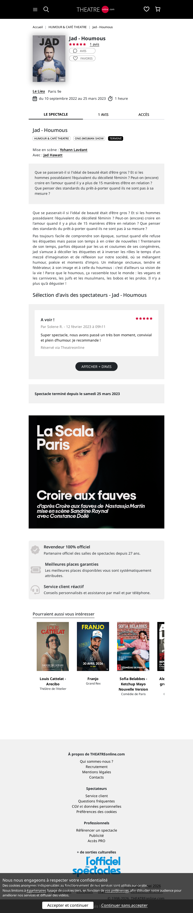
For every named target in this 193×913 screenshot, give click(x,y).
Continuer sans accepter (124, 905)
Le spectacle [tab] (56, 114)
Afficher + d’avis (96, 366)
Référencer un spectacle (96, 830)
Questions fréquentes (96, 801)
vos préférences (117, 890)
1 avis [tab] (103, 114)
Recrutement (97, 766)
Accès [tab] (143, 114)
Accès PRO (96, 840)
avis (79, 51)
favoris (83, 58)
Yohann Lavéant (73, 149)
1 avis (94, 44)
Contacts (96, 777)
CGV (75, 806)
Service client (96, 795)
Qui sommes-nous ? (96, 761)
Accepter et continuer (67, 905)
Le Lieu (39, 91)
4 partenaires (36, 890)
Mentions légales (96, 772)
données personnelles (102, 806)
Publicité (96, 835)
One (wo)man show (89, 138)
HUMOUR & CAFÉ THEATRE (51, 138)
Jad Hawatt (53, 155)
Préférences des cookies (96, 811)
